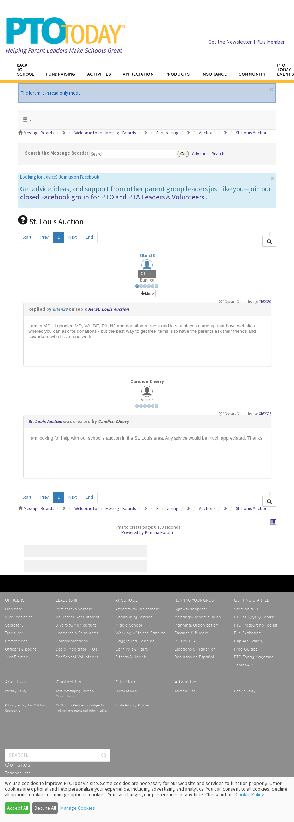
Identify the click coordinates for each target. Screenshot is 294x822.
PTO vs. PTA (185, 641)
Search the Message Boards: (56, 153)
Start (27, 237)
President (14, 609)
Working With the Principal (141, 633)
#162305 (265, 413)
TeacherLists (18, 772)
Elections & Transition (195, 649)
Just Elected (17, 657)
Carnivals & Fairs (131, 649)
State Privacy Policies (132, 705)
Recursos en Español (194, 657)
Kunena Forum (159, 533)
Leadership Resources (77, 633)
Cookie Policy (245, 691)
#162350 (265, 301)
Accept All (17, 808)
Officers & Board (21, 649)
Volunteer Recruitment (77, 617)
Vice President (18, 617)
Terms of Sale (126, 691)
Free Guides (245, 649)
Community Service (134, 617)
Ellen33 (147, 256)
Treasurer (14, 633)
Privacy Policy (16, 691)
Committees (16, 641)
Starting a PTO (248, 609)
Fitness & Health (130, 657)
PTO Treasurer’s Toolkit (255, 625)
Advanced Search (208, 153)
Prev (44, 237)
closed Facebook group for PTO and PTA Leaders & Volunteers (112, 196)
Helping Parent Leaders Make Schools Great (63, 50)
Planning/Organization (196, 625)
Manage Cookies (77, 808)
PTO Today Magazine (254, 657)
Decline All (45, 808)
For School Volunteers (77, 657)
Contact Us (68, 681)
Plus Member (270, 41)
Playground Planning (135, 641)
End (89, 237)
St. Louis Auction (45, 421)
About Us (15, 681)
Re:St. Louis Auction (108, 309)
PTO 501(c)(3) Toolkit (254, 617)
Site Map (125, 681)
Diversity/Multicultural (77, 625)
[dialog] (147, 799)
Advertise (185, 681)
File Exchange (247, 633)
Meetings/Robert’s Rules (197, 617)
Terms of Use (184, 691)
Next (72, 237)
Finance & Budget (191, 633)
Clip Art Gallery (248, 641)
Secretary (14, 625)
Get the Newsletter (230, 41)
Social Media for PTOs (76, 649)
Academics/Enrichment (137, 609)
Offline (147, 274)
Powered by (132, 533)
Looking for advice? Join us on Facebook (59, 177)
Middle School (128, 625)
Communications (72, 641)
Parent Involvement (74, 609)
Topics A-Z (243, 665)
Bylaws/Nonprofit (191, 609)
